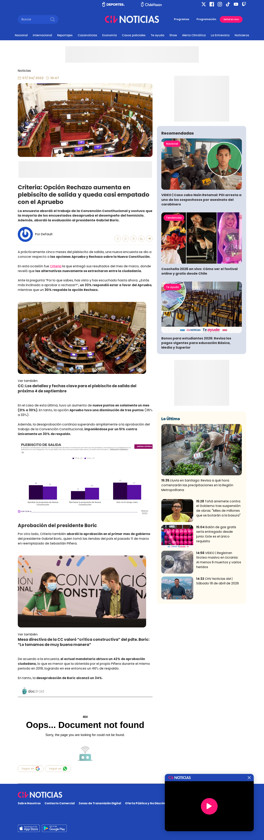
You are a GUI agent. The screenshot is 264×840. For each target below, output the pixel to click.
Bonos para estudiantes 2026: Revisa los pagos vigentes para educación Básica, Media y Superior (196, 397)
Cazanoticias (87, 35)
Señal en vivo (231, 19)
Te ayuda (157, 35)
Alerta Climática (194, 35)
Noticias (24, 70)
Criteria (55, 266)
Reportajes (65, 35)
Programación (206, 19)
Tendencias (174, 272)
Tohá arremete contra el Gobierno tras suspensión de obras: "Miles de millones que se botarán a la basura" (218, 562)
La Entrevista (220, 35)
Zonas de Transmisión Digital (100, 803)
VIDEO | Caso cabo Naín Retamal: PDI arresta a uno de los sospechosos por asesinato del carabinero (201, 254)
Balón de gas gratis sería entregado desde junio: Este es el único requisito (216, 588)
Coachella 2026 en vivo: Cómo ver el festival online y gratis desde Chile (199, 325)
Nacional (21, 35)
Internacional (42, 35)
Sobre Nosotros (29, 803)
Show (173, 35)
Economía (109, 35)
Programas (181, 19)
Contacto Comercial (60, 803)
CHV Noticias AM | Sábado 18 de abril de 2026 (217, 635)
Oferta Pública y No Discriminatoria (151, 803)
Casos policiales (134, 35)
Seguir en (31, 768)
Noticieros (242, 35)
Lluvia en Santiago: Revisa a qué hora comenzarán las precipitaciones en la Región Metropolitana (197, 539)
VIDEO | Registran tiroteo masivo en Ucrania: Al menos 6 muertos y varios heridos (218, 614)
